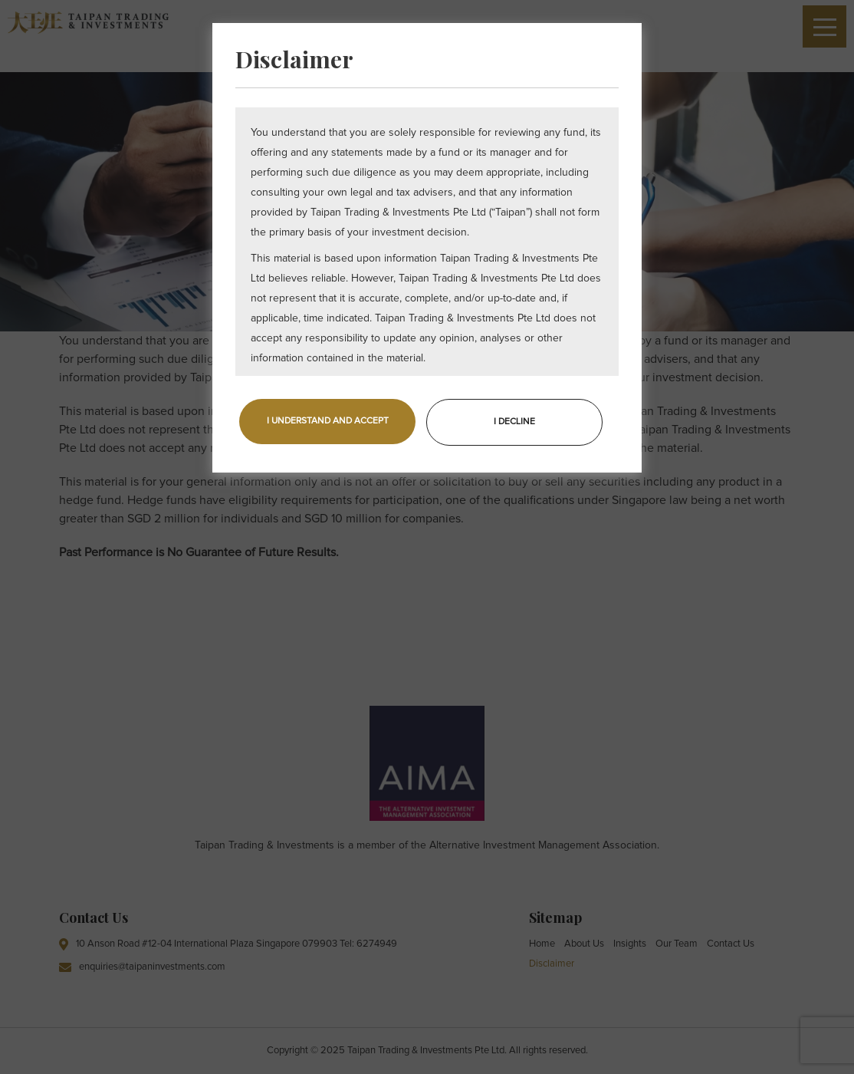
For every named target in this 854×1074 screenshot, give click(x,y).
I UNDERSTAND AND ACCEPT (328, 421)
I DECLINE (514, 422)
